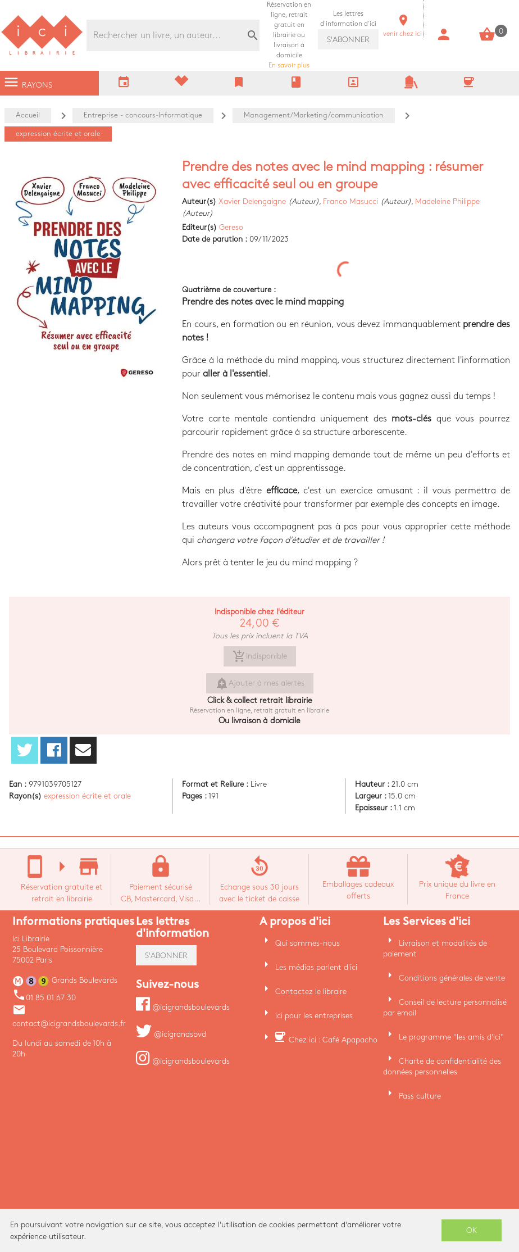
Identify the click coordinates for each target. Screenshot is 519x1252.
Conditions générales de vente (452, 978)
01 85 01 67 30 (44, 997)
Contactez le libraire (311, 991)
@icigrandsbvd (171, 1034)
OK (471, 1230)
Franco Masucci (350, 201)
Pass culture (420, 1096)
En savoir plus (289, 35)
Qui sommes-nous (307, 943)
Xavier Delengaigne (252, 201)
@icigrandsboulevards (183, 1007)
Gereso (231, 227)
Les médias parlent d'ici (316, 967)
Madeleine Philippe (447, 201)
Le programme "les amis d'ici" (451, 1037)
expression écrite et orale (87, 796)
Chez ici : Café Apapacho (333, 1040)
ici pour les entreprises (314, 1015)
